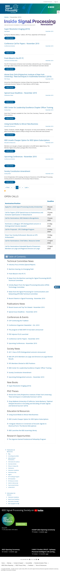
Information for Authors (14, 461)
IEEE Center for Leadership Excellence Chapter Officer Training (30, 368)
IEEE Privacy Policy (21, 565)
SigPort (10, 474)
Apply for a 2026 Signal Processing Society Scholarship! (23, 207)
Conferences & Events (9, 46)
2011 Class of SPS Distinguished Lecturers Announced (27, 352)
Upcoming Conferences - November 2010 (23, 343)
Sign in (56, 2)
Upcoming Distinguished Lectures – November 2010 (26, 377)
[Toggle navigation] (58, 12)
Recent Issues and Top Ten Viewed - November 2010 (27, 307)
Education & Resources (9, 126)
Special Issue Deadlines (13, 499)
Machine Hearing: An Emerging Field (21, 269)
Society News (7, 110)
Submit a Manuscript (13, 483)
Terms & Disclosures (41, 565)
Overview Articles (12, 464)
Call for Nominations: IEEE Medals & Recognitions (22, 218)
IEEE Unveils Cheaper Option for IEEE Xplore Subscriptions (28, 419)
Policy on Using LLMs (13, 466)
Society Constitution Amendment (20, 372)
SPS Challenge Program (13, 476)
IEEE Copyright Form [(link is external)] (13, 503)
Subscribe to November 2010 (5, 190)
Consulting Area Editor (13, 456)
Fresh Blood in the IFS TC (17, 274)
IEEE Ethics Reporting (7, 565)
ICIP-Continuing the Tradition (19, 321)
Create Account (47, 2)
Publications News (8, 95)
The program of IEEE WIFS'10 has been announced (26, 330)
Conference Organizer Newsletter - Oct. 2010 (24, 325)
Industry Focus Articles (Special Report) (22, 265)
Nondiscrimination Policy (40, 563)
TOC (57, 287)
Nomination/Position (12, 203)
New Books (7, 31)
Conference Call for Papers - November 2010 (24, 339)
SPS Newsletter (11, 478)
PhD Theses (7, 79)
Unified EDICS (11, 487)
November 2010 (49, 31)
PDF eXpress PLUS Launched (18, 334)
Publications (11, 468)
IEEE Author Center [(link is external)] (13, 501)
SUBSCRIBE (21, 524)
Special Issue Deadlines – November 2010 (23, 312)
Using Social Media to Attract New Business (23, 415)
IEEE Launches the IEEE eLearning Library (23, 430)
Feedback (30, 565)
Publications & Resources (11, 450)
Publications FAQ (12, 472)
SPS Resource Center (13, 481)
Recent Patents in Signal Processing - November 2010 (27, 298)
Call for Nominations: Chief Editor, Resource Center (22, 241)
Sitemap (9, 563)
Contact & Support (18, 563)
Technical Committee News (10, 60)
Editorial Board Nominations (11, 458)
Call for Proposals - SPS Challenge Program (19, 229)
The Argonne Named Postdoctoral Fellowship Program (27, 439)
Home (6, 17)
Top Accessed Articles (13, 485)
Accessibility (29, 563)
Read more (9, 38)
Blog (9, 454)
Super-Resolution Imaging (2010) (20, 386)
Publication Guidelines (13, 470)
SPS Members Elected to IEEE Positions (22, 363)
